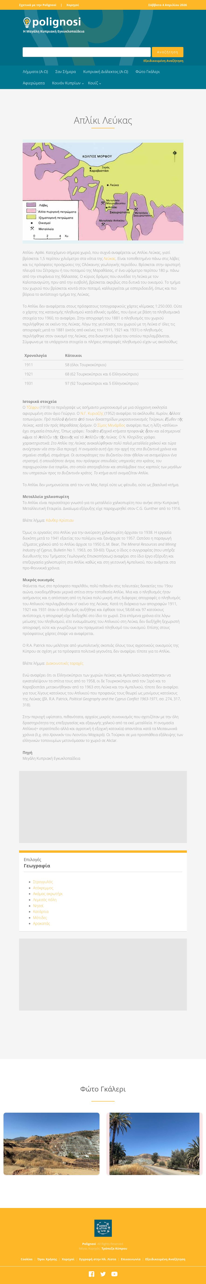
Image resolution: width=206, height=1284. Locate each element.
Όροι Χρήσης (47, 1259)
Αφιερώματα (34, 83)
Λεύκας (110, 258)
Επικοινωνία (131, 1259)
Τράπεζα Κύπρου (114, 1248)
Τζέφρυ (32, 407)
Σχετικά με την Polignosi (37, 5)
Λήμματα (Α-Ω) (35, 71)
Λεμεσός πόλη (45, 899)
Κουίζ (93, 83)
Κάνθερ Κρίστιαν (60, 520)
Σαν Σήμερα (65, 71)
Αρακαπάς (41, 923)
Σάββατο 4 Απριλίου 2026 (167, 5)
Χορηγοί (72, 5)
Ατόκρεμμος (43, 887)
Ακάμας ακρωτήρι (48, 893)
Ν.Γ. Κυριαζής (92, 413)
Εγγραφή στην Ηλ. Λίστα (97, 1259)
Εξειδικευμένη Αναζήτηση (163, 61)
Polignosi (89, 1244)
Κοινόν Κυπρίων (66, 83)
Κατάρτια (40, 911)
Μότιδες (40, 917)
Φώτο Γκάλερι (148, 71)
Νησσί (38, 905)
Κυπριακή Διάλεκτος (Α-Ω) (105, 71)
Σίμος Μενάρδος (111, 425)
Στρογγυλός (43, 881)
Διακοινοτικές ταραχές (64, 663)
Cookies (27, 1259)
